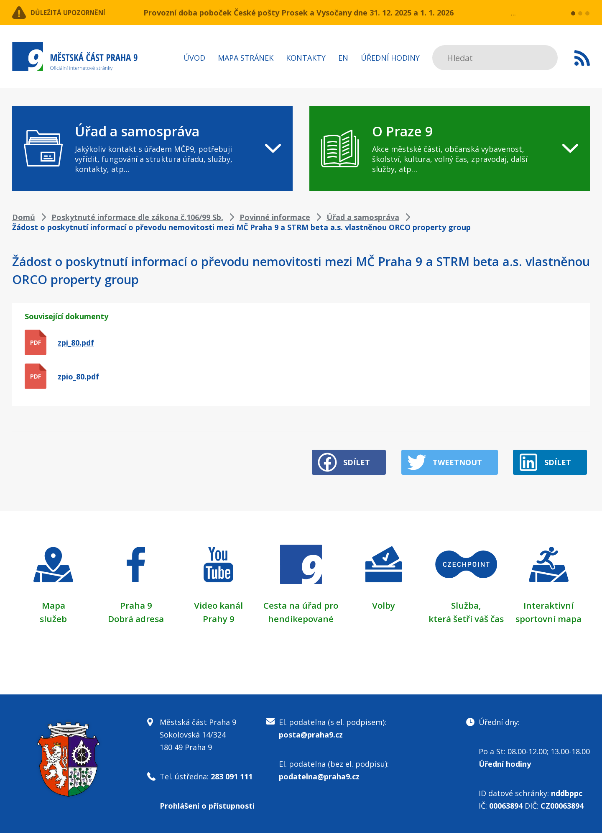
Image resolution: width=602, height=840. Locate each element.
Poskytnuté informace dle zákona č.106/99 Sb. (137, 217)
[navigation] (152, 148)
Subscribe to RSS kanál (582, 57)
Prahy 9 (219, 612)
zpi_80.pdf (76, 343)
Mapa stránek (245, 58)
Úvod (194, 58)
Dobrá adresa (135, 612)
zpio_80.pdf (78, 376)
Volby (383, 599)
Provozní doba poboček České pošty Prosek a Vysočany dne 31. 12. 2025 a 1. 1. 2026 (298, 13)
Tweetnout (448, 456)
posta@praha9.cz (311, 742)
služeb (53, 612)
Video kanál (218, 599)
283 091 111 (232, 784)
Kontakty (306, 58)
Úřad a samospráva (363, 217)
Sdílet (336, 456)
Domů (23, 217)
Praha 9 (136, 599)
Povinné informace (275, 217)
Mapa (53, 599)
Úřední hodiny (390, 58)
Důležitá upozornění (79, 13)
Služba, (466, 599)
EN (343, 58)
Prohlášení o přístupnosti (207, 813)
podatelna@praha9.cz (319, 784)
